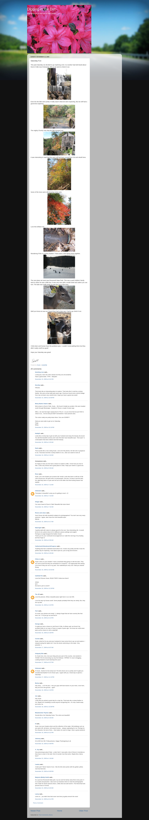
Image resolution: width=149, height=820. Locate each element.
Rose (36, 474)
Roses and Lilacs (40, 513)
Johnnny (38, 738)
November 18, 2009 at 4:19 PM (44, 690)
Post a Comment (38, 803)
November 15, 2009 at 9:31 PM (44, 379)
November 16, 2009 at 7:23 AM (44, 496)
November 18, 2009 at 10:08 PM (44, 706)
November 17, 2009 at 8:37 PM (44, 662)
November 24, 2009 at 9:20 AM (44, 788)
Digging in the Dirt (41, 9)
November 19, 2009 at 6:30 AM (44, 718)
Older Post (83, 811)
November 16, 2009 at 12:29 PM (44, 588)
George (37, 624)
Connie (37, 638)
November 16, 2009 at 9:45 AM (44, 553)
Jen (36, 696)
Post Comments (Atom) (46, 815)
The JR (37, 594)
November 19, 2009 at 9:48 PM (44, 743)
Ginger (37, 501)
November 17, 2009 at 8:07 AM (44, 647)
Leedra (37, 764)
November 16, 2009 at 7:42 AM (44, 507)
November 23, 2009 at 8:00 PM (44, 771)
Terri (36, 611)
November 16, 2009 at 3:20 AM (44, 442)
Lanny (37, 794)
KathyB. (37, 433)
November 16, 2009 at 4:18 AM (44, 455)
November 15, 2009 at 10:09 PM (44, 397)
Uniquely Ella (39, 653)
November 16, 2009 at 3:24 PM (44, 605)
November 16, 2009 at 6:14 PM (44, 618)
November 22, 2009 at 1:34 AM (44, 758)
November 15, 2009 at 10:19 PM (44, 427)
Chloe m (37, 559)
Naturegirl (38, 527)
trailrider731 (39, 576)
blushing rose (39, 372)
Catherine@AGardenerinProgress (45, 546)
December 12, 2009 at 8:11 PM (44, 799)
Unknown (38, 490)
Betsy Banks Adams (41, 403)
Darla (37, 448)
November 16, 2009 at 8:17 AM (44, 521)
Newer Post (35, 811)
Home (59, 811)
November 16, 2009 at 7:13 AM (44, 484)
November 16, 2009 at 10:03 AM (44, 569)
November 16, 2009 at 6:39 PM (44, 632)
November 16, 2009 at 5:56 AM (44, 468)
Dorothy (37, 385)
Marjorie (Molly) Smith (42, 777)
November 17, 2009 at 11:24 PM (44, 677)
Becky (37, 683)
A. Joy (37, 749)
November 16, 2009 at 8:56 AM (44, 540)
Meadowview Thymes (42, 712)
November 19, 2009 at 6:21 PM (44, 732)
